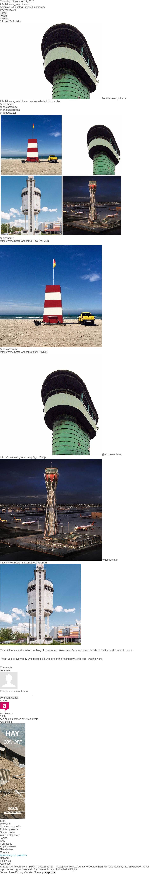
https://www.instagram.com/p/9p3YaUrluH (23, 562)
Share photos (7, 832)
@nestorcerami (8, 107)
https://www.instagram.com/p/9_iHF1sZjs (23, 457)
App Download (8, 846)
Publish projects (9, 829)
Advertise (5, 863)
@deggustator (8, 112)
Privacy (19, 872)
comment (5, 697)
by (8, 10)
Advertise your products (13, 855)
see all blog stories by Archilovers (19, 719)
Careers (4, 852)
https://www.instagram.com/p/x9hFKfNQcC (24, 352)
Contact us (6, 843)
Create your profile (10, 826)
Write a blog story (10, 835)
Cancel (15, 697)
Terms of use (7, 872)
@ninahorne (7, 104)
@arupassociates (10, 109)
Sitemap (39, 872)
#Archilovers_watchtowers (15, 101)
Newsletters (6, 849)
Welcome (5, 823)
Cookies (29, 872)
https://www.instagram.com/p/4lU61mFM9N (24, 241)
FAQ (2, 840)
